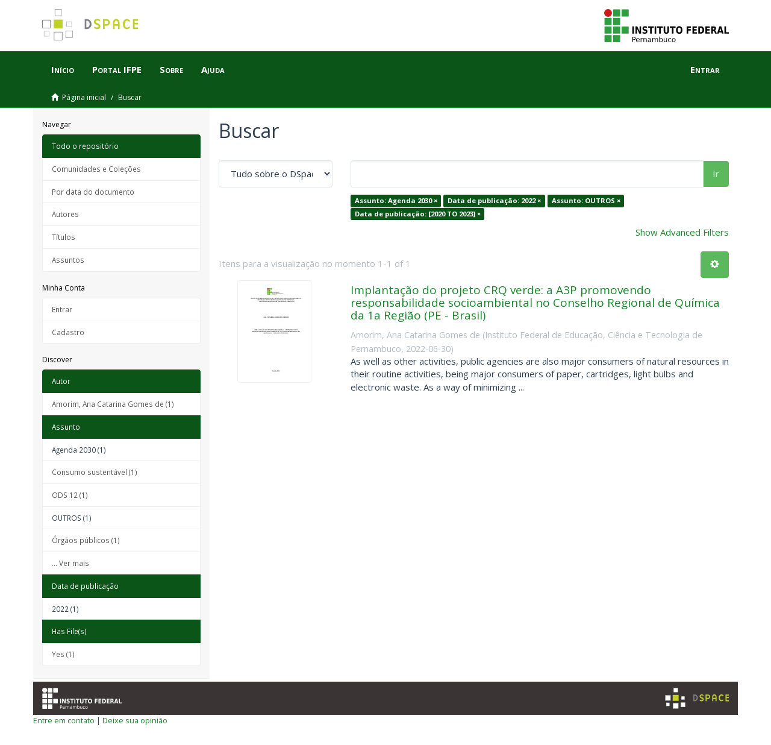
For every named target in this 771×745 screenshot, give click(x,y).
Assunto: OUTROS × (586, 200)
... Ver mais (70, 563)
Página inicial (84, 97)
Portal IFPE (117, 69)
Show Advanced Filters (682, 232)
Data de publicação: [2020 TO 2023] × (418, 213)
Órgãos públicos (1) (86, 540)
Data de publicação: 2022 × (494, 200)
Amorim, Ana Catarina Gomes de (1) (113, 404)
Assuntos (68, 260)
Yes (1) (63, 654)
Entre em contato (64, 720)
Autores (65, 214)
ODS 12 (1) (70, 495)
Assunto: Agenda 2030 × (396, 200)
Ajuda (213, 69)
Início (62, 69)
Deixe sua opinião (134, 720)
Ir (716, 174)
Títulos (63, 237)
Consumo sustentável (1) (94, 472)
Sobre (171, 69)
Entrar (62, 309)
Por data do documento (93, 191)
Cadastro (68, 332)
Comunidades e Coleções (96, 169)
